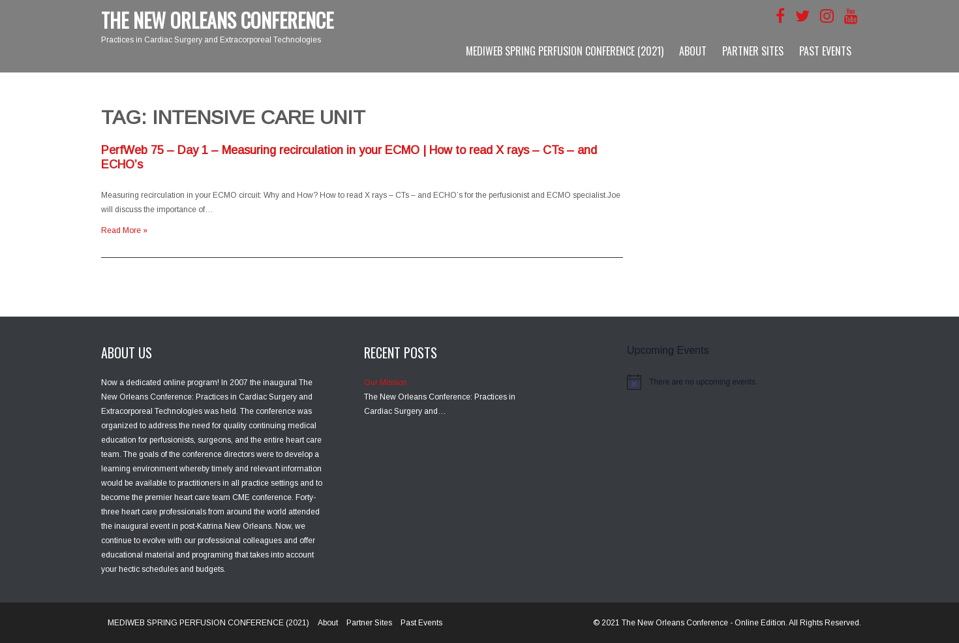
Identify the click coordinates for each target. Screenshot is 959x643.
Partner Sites (753, 51)
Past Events (825, 51)
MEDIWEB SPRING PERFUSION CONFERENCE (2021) (564, 51)
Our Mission (385, 382)
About (693, 51)
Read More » (124, 230)
